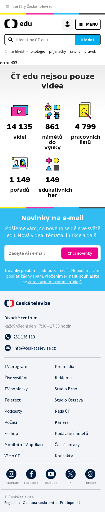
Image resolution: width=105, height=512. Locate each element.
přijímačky (57, 51)
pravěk (90, 51)
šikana (75, 51)
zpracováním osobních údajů (55, 281)
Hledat (87, 39)
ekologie (38, 51)
